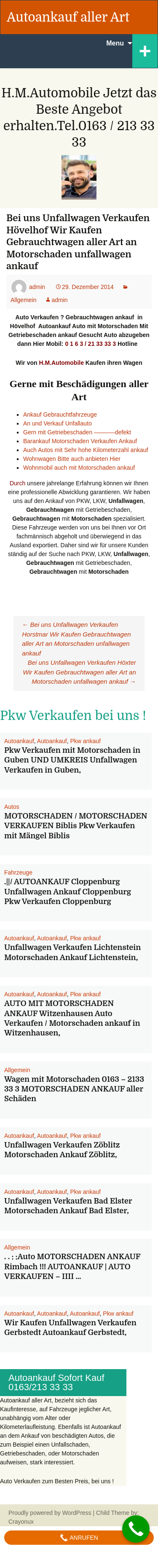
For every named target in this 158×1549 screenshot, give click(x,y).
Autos (11, 806)
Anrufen (79, 1537)
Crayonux (21, 1521)
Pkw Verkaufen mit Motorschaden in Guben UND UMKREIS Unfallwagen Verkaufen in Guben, (72, 760)
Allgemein (17, 1070)
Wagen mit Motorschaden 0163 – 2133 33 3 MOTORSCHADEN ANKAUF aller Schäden (74, 1089)
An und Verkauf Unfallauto (57, 423)
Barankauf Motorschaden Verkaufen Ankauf (81, 441)
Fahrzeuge (18, 872)
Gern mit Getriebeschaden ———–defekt (77, 432)
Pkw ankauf (85, 741)
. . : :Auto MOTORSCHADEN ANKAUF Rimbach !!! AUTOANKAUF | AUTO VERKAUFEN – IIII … (72, 1266)
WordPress (77, 1512)
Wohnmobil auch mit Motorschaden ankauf (79, 467)
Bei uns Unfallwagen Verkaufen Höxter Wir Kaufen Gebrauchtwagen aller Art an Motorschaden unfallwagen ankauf (79, 672)
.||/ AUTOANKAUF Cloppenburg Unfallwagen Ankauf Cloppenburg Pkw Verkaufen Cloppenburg (67, 891)
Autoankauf (19, 741)
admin (37, 287)
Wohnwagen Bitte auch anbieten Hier (72, 458)
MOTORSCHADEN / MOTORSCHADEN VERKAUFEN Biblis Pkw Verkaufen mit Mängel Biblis (75, 826)
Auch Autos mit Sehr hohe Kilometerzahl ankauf (85, 450)
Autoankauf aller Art (68, 17)
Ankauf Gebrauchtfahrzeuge (60, 414)
